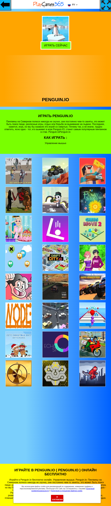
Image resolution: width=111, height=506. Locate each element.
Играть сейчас (55, 45)
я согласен (57, 498)
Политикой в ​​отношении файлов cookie (66, 491)
